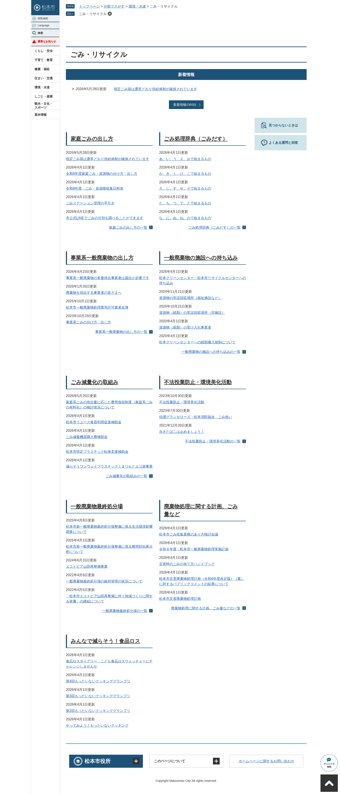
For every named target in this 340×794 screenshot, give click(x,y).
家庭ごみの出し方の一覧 (128, 227)
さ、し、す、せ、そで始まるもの (185, 188)
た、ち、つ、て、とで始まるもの (185, 203)
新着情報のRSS (184, 104)
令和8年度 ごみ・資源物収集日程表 (94, 188)
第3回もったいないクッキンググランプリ (98, 696)
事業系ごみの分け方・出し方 (88, 322)
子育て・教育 (43, 60)
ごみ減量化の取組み (94, 382)
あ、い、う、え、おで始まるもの (185, 159)
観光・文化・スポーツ (43, 105)
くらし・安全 (43, 51)
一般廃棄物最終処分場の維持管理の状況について (104, 581)
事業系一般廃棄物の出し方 (102, 258)
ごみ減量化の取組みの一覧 (126, 476)
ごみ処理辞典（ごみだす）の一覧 (214, 227)
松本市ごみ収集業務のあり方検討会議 (188, 534)
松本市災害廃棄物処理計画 (180, 598)
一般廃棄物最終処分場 (97, 506)
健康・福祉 (42, 69)
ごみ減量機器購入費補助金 (87, 437)
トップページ (89, 6)
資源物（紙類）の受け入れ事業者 (185, 327)
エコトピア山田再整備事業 (87, 566)
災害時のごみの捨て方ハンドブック (187, 564)
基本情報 (40, 114)
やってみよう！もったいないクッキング (97, 725)
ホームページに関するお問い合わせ (266, 761)
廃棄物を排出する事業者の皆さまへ (93, 292)
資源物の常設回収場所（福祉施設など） (190, 298)
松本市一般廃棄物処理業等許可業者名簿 (97, 307)
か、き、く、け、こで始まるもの (185, 173)
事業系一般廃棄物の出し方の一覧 (121, 332)
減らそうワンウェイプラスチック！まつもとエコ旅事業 (109, 466)
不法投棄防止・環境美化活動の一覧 (212, 441)
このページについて (169, 761)
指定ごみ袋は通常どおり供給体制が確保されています (155, 89)
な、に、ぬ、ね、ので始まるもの (185, 218)
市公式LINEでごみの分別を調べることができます (104, 218)
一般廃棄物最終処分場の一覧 (124, 611)
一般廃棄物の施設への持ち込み (201, 258)
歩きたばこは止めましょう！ (181, 431)
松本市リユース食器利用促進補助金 (93, 422)
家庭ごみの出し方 (92, 139)
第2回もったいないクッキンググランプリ (98, 711)
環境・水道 (42, 87)
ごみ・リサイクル (93, 14)
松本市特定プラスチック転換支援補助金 (97, 451)
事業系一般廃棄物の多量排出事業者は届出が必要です (107, 278)
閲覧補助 (43, 18)
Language (43, 25)
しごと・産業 (43, 96)
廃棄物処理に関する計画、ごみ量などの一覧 (205, 608)
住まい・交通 (43, 78)
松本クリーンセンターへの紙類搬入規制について (197, 342)
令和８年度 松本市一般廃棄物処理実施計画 (194, 549)
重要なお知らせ (47, 41)
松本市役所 (98, 761)
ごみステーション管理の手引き (90, 203)
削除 (110, 14)
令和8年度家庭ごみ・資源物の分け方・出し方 (101, 173)
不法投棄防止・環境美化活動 (198, 382)
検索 (40, 33)
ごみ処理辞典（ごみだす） (196, 139)
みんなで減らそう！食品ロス (105, 641)
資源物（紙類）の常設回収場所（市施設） (192, 312)
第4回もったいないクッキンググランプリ (98, 681)
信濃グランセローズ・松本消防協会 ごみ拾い (195, 417)
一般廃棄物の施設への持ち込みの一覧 (210, 352)
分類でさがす (114, 6)
